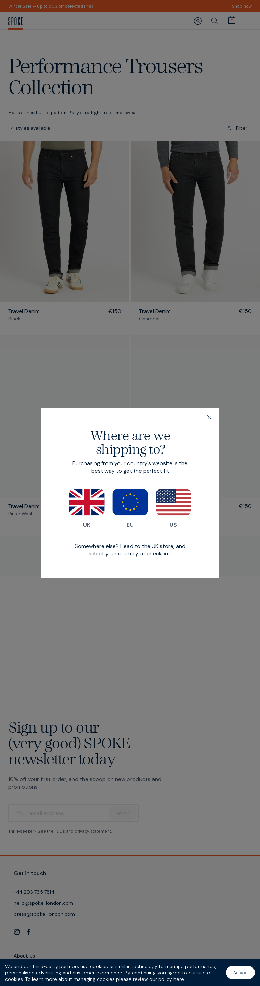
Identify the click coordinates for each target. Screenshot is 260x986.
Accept (240, 972)
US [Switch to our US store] (173, 508)
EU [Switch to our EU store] (130, 508)
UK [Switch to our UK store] (87, 508)
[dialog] (130, 493)
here (178, 979)
